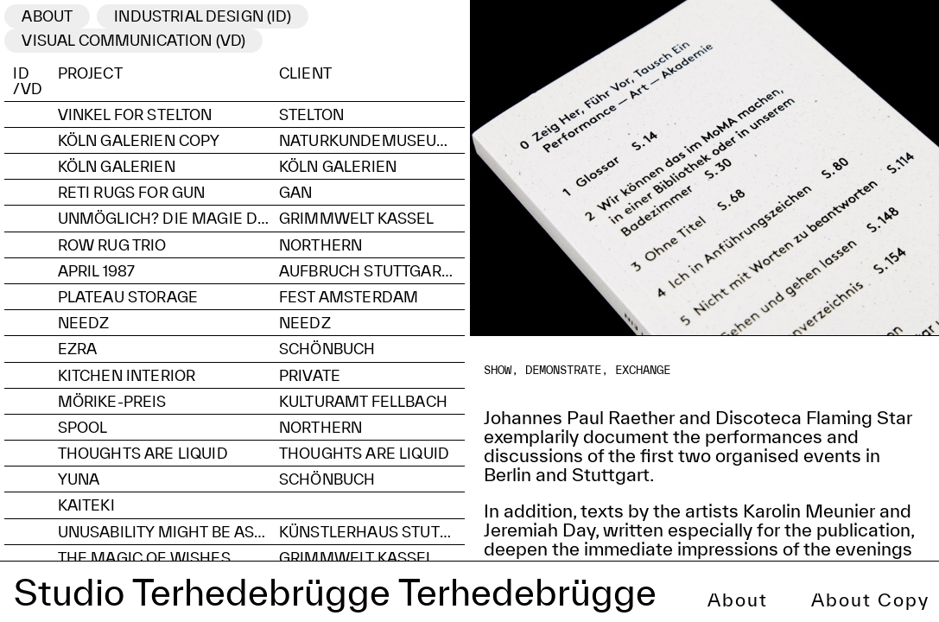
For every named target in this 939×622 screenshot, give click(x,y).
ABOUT (47, 16)
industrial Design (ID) (202, 16)
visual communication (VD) (133, 40)
